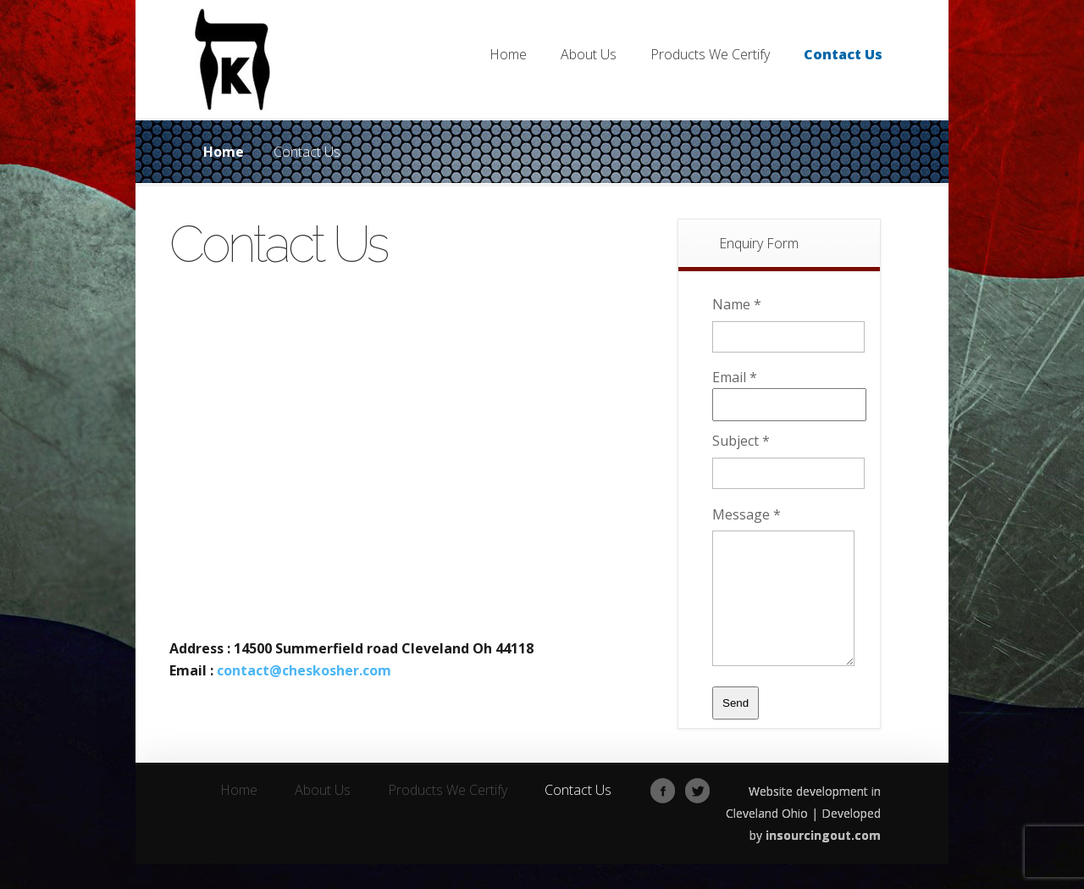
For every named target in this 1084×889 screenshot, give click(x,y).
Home (223, 151)
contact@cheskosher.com (304, 670)
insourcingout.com (823, 861)
